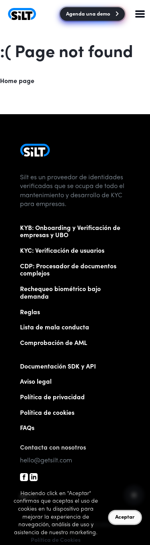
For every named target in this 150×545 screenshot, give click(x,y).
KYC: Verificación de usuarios (62, 251)
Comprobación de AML (53, 344)
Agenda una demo (92, 14)
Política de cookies (47, 413)
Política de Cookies (56, 540)
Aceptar (124, 517)
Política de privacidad (52, 398)
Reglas (30, 313)
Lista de (54, 328)
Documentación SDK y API (58, 367)
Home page (17, 82)
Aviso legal (36, 382)
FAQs (27, 429)
